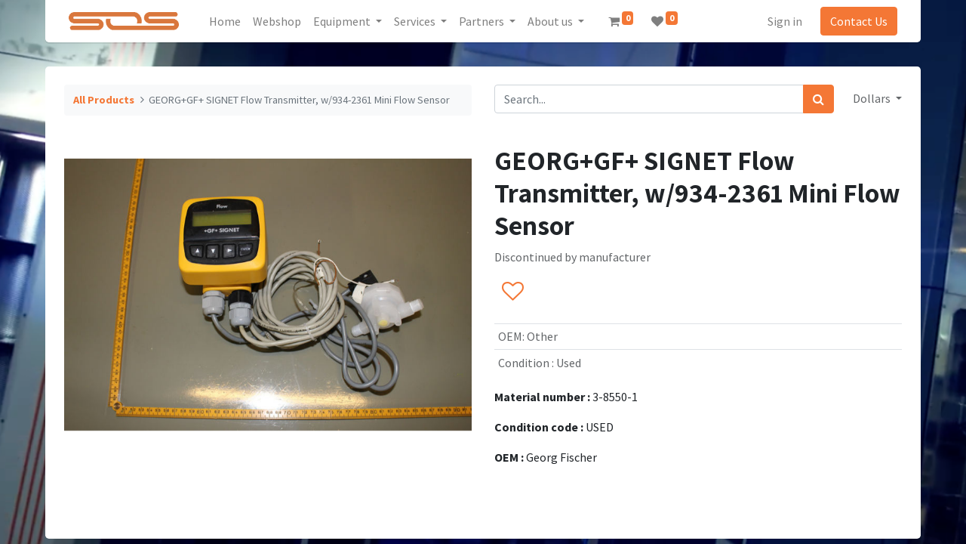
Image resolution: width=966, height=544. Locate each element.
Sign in (785, 21)
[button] (512, 292)
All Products (103, 100)
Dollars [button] (873, 98)
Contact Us (859, 21)
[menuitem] (225, 21)
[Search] (818, 99)
